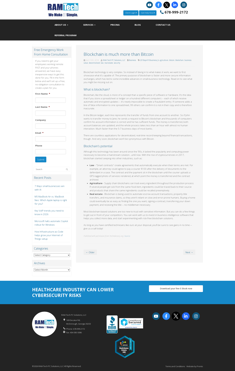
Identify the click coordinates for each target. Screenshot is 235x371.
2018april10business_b (149, 60)
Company (40, 120)
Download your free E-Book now (176, 287)
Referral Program (66, 35)
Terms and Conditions (175, 365)
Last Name (42, 107)
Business (132, 60)
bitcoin (171, 60)
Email (39, 132)
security (117, 63)
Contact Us (163, 24)
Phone (38, 145)
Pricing (115, 24)
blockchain (179, 60)
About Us (61, 24)
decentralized (94, 63)
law (102, 63)
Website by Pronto (194, 365)
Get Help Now (148, 12)
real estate (108, 63)
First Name (42, 93)
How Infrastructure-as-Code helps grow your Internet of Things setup (49, 234)
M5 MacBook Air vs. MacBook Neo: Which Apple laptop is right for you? (51, 199)
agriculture (164, 60)
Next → (189, 252)
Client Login (130, 12)
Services (89, 24)
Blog (138, 24)
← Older (90, 252)
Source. (127, 236)
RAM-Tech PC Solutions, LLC (114, 60)
